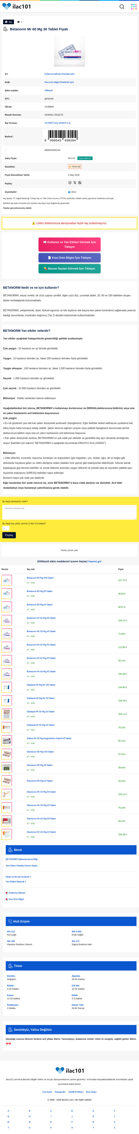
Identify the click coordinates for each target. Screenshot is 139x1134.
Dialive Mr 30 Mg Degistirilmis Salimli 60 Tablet (49, 738)
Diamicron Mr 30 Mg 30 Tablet (41, 792)
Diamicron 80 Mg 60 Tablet (40, 781)
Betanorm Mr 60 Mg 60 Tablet (41, 671)
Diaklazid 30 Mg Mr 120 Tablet (41, 685)
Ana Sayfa (47, 1092)
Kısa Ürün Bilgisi (15, 899)
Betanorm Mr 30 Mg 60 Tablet (41, 631)
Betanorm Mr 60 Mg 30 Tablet (41, 658)
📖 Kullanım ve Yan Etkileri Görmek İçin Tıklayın (69, 244)
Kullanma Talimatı (15, 893)
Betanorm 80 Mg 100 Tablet (40, 578)
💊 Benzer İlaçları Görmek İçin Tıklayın (69, 268)
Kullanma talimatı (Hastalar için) (60, 74)
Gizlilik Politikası (75, 1092)
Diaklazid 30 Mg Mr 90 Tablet (41, 698)
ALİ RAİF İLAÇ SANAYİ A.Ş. (58, 123)
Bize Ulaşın (91, 1092)
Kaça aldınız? (85, 158)
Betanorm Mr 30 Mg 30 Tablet (41, 618)
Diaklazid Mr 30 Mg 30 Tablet (41, 711)
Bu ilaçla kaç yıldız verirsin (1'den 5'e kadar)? (24, 523)
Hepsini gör (95, 561)
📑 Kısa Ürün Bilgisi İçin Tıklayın (69, 257)
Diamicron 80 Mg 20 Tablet (39, 765)
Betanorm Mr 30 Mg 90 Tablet (41, 644)
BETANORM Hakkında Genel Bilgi (22, 859)
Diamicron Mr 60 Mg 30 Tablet (41, 818)
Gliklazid (49, 90)
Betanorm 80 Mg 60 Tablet (39, 604)
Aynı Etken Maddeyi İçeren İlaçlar (21, 865)
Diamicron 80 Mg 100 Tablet (40, 751)
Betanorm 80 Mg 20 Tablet (39, 591)
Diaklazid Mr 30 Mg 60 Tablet (41, 725)
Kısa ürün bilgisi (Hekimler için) (59, 82)
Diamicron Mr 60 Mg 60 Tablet (41, 832)
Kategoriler (60, 1092)
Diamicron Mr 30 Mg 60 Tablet (41, 805)
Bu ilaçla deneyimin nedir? (15, 501)
